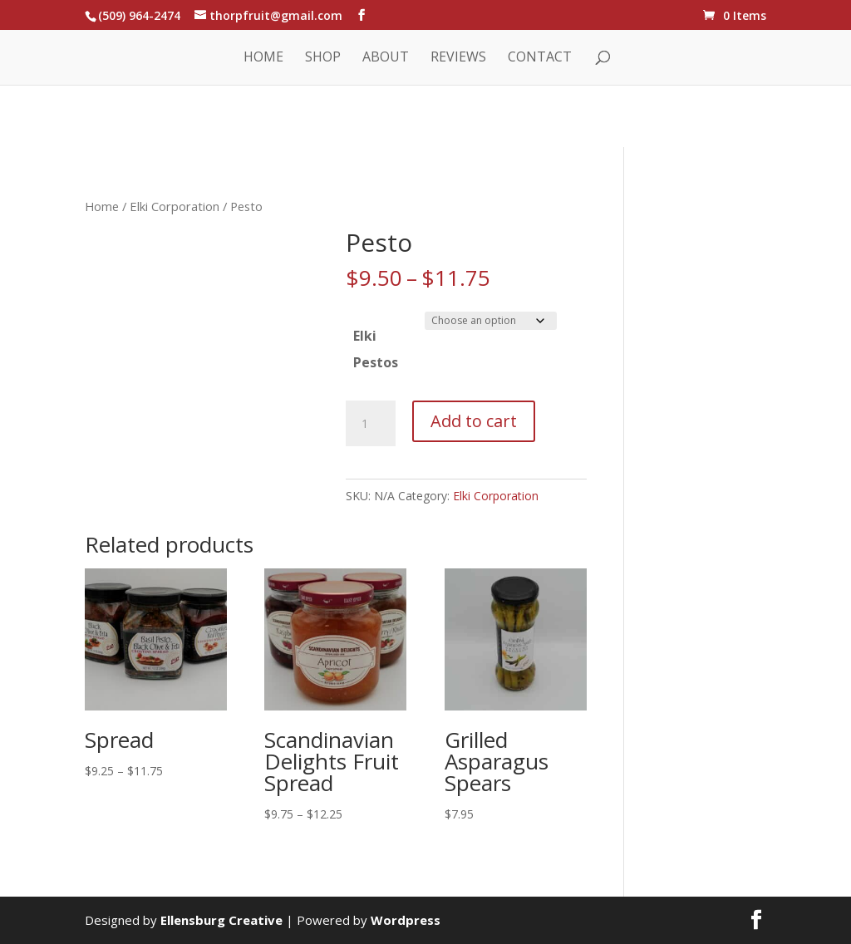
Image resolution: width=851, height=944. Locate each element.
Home (263, 58)
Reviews (458, 58)
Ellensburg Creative (221, 920)
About (385, 58)
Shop (323, 58)
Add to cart (473, 421)
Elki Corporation (174, 206)
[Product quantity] (371, 424)
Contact (540, 58)
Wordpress (405, 920)
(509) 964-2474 (139, 15)
